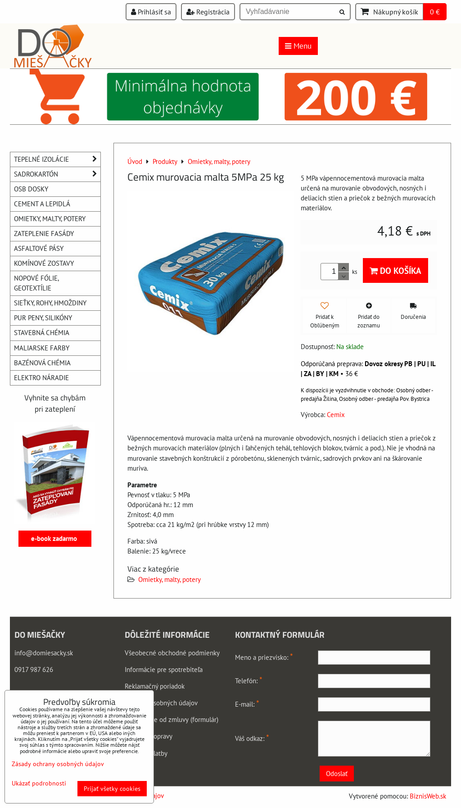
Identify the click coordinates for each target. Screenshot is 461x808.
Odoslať (337, 773)
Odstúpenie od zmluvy (157, 719)
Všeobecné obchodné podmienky (172, 653)
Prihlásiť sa (151, 11)
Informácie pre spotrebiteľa (164, 669)
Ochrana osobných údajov (161, 703)
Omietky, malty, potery (169, 579)
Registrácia (208, 11)
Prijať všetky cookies (112, 789)
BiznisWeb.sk (428, 796)
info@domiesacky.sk (43, 653)
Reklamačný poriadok (155, 686)
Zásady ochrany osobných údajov (58, 764)
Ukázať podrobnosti (39, 783)
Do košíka (395, 270)
